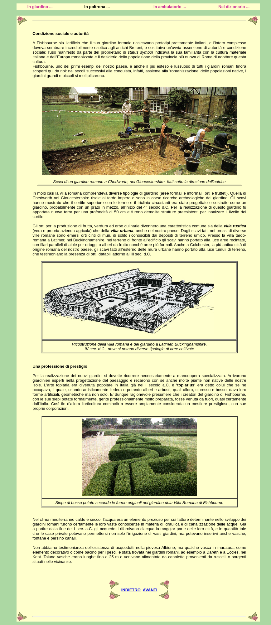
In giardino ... (40, 6)
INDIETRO (131, 590)
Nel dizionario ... (233, 6)
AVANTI (150, 590)
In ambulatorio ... (169, 6)
